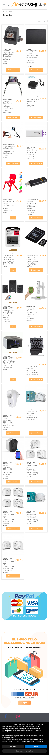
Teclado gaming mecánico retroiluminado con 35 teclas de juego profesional (32, 370)
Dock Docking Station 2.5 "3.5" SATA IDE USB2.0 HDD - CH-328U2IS (9, 364)
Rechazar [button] (13, 746)
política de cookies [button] (34, 730)
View (12, 218)
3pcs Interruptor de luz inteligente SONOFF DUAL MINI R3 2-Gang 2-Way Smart (32, 470)
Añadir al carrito (12, 70)
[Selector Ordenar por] (38, 21)
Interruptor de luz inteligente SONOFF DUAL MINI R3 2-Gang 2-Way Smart (32, 518)
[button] (46, 725)
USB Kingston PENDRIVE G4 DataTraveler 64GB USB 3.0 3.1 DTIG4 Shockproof (32, 153)
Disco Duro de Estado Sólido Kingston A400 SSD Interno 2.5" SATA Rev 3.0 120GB (9, 260)
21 (45, 21)
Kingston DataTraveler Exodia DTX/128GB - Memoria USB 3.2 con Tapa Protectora (31, 207)
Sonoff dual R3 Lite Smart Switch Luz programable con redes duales (32, 415)
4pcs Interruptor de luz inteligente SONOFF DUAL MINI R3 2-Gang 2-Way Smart (8, 519)
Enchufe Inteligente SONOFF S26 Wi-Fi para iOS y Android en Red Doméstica (8, 423)
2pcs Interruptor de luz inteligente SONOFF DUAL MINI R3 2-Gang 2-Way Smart (8, 566)
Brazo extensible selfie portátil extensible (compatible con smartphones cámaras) (9, 151)
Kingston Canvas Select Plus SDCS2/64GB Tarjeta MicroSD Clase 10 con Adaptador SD (32, 260)
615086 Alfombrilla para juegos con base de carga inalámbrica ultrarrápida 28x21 (32, 59)
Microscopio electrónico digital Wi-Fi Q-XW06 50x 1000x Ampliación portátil (32, 314)
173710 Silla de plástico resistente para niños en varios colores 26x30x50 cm (9, 206)
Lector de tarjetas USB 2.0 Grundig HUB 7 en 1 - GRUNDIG (33, 102)
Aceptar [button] (35, 746)
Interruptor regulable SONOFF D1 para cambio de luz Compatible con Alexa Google (8, 471)
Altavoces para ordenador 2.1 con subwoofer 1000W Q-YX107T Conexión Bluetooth (8, 315)
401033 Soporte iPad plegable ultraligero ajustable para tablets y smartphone (8, 106)
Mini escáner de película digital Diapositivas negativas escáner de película (8, 57)
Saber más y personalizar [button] (24, 751)
